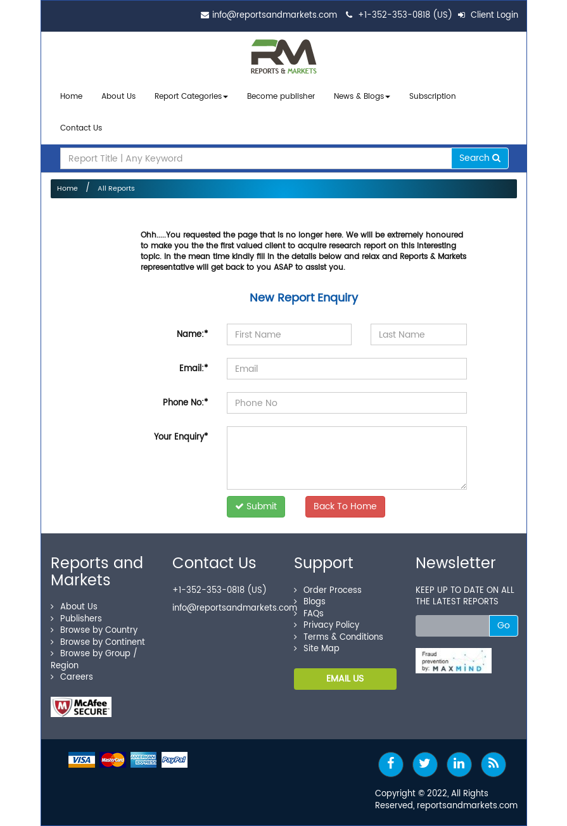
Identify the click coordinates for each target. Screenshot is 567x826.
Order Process (328, 590)
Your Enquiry (181, 437)
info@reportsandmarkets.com (274, 15)
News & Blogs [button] (362, 97)
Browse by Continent (98, 642)
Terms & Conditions (338, 637)
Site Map (317, 649)
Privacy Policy (326, 625)
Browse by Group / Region (94, 660)
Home (71, 97)
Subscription (432, 97)
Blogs (310, 602)
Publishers (76, 619)
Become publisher (281, 97)
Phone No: (185, 403)
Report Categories (188, 97)
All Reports (116, 188)
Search (479, 158)
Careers (72, 677)
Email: (193, 369)
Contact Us (81, 128)
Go (503, 625)
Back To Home (345, 506)
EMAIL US (345, 678)
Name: (192, 334)
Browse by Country (94, 630)
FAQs (309, 614)
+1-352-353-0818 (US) (405, 15)
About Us (118, 97)
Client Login (488, 15)
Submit (256, 506)
